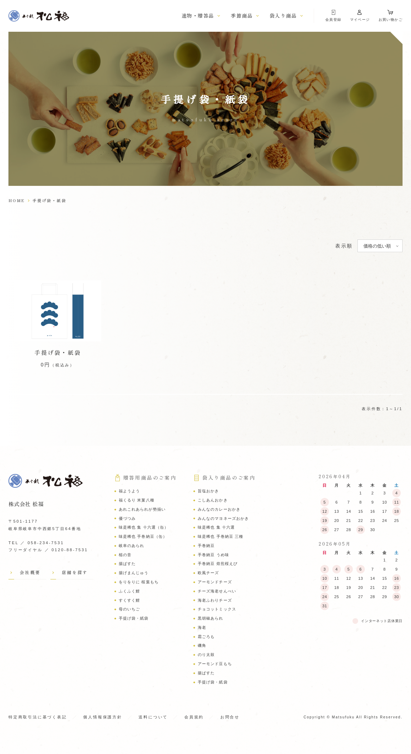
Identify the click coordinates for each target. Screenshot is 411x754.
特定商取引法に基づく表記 (37, 717)
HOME (16, 200)
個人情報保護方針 (102, 717)
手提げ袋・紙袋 (58, 352)
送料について (153, 717)
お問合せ (230, 717)
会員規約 (194, 717)
